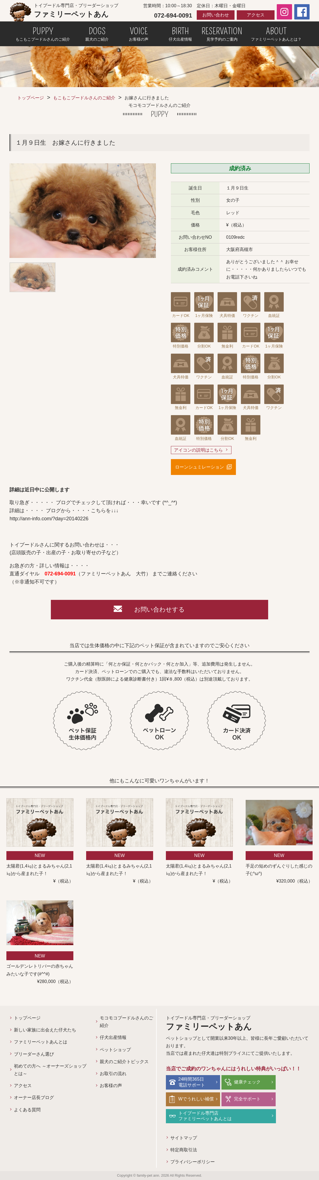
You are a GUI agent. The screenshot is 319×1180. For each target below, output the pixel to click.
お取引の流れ (113, 1073)
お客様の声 (111, 1085)
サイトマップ (183, 1137)
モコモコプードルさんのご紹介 (126, 1022)
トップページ (30, 97)
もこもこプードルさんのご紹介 (84, 97)
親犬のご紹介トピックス (124, 1061)
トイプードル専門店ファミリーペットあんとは (205, 1116)
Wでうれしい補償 (196, 1099)
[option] (82, 210)
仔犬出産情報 (113, 1037)
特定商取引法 (183, 1149)
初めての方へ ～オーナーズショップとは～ (50, 1070)
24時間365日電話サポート (191, 1082)
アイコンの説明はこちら (198, 450)
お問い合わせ (215, 15)
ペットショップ (115, 1049)
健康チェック (247, 1082)
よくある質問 (27, 1109)
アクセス (256, 15)
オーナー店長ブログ (34, 1097)
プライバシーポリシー (192, 1161)
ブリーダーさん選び (34, 1054)
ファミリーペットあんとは (40, 1041)
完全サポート (247, 1099)
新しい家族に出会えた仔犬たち (45, 1030)
